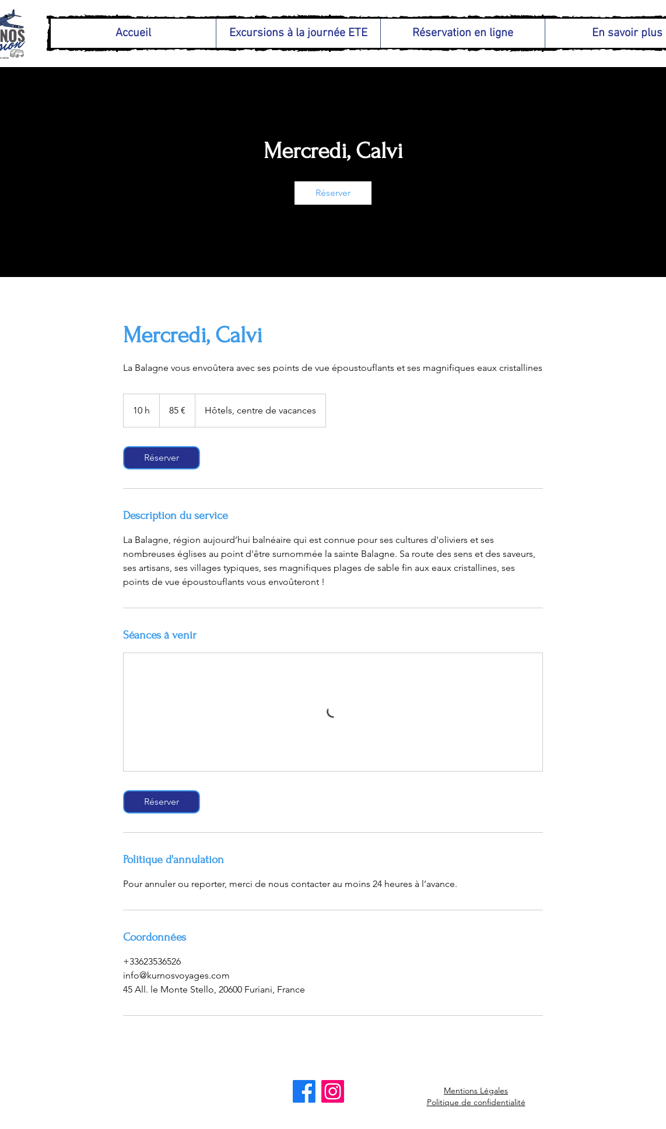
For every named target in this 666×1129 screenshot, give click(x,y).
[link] (333, 193)
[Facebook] (304, 1091)
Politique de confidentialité (476, 1102)
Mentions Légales (476, 1090)
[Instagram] (332, 1091)
